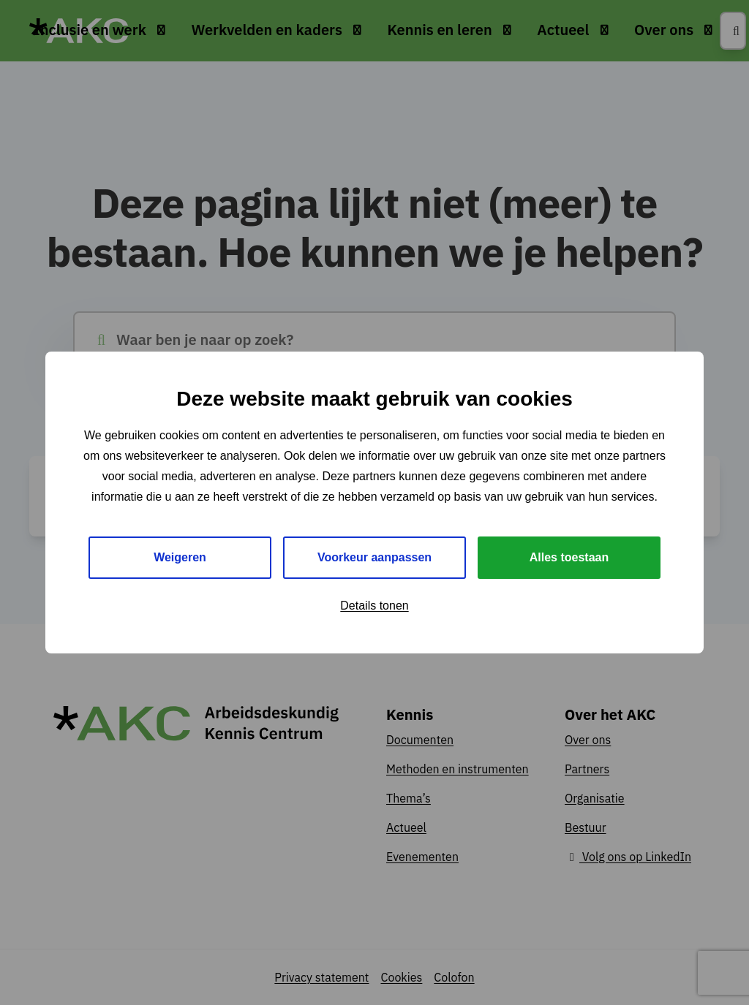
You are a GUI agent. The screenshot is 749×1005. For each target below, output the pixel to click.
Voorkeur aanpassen (374, 557)
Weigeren (180, 557)
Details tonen (374, 605)
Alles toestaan (569, 557)
